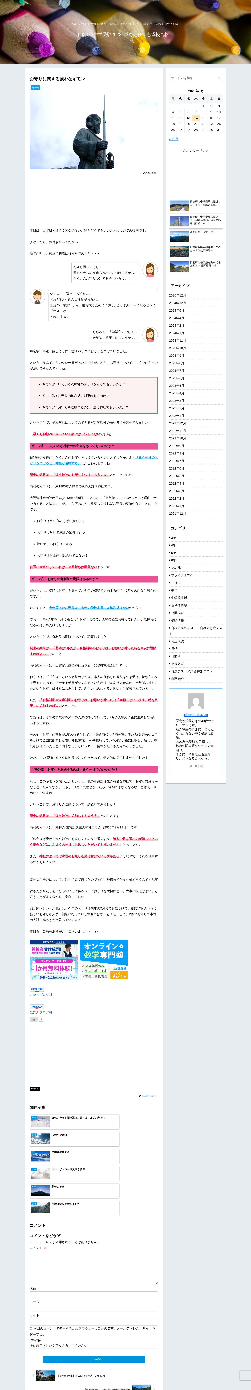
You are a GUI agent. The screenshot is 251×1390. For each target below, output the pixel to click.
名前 (33, 1243)
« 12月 (173, 139)
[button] (219, 78)
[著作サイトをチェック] (191, 766)
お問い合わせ (216, 1380)
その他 (35, 1088)
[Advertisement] (94, 199)
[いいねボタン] (34, 1019)
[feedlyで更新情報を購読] (196, 766)
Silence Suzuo (196, 715)
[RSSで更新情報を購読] (200, 766)
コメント (38, 1197)
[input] (196, 78)
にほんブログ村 (41, 994)
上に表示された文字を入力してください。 (60, 1300)
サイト (34, 1269)
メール (34, 1256)
